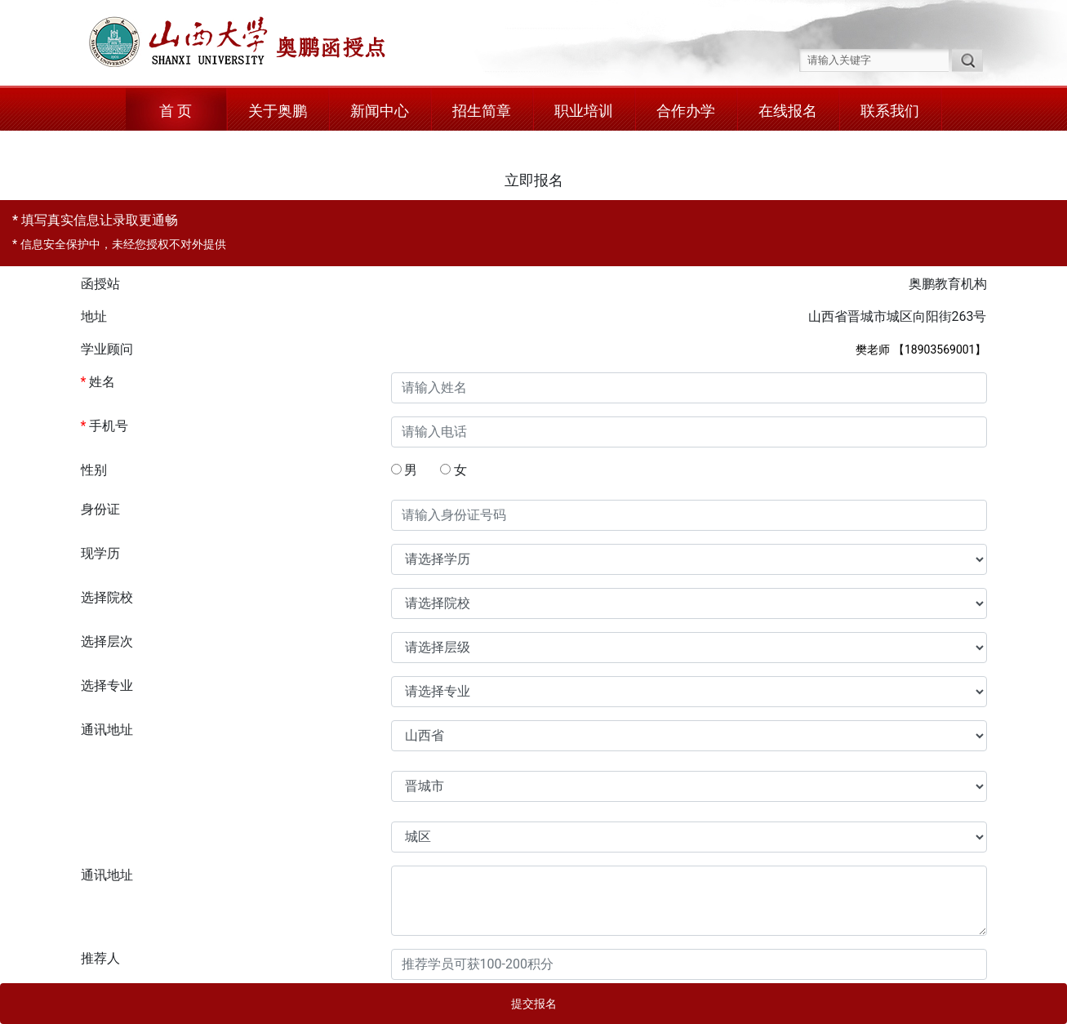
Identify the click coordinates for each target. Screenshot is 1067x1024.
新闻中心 (379, 110)
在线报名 (787, 110)
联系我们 (889, 110)
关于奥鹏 (277, 110)
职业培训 (583, 110)
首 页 (175, 110)
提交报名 (534, 1003)
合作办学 (685, 110)
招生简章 (481, 110)
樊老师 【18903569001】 (921, 349)
